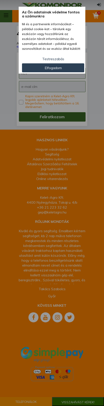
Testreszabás (53, 59)
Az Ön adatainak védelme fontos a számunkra (51, 14)
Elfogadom (53, 68)
